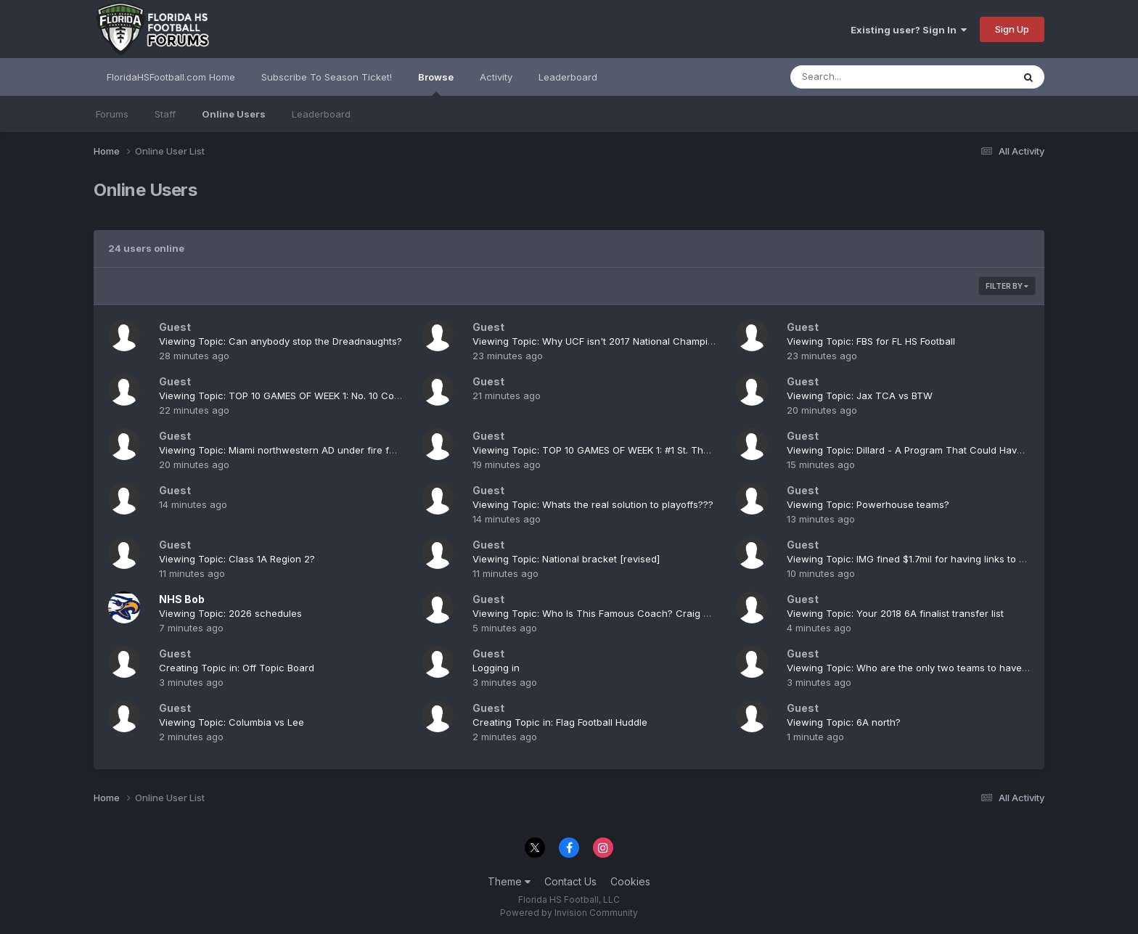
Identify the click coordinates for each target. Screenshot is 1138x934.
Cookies (630, 881)
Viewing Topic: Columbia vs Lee (231, 722)
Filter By (1007, 286)
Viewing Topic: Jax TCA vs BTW (860, 395)
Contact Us (570, 881)
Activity (496, 77)
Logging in (496, 667)
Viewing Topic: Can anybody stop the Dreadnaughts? (280, 341)
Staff (165, 114)
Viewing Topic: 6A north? (844, 722)
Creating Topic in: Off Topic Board (236, 667)
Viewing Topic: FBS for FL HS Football (871, 341)
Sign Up (1012, 29)
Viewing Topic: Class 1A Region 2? (237, 559)
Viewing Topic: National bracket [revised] (566, 559)
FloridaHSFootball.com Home (171, 77)
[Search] (861, 77)
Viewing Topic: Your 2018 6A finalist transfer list (895, 613)
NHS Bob (182, 599)
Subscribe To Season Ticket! (326, 77)
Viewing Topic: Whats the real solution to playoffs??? (592, 504)
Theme (509, 881)
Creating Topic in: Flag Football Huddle (559, 722)
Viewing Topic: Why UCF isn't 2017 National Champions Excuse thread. (633, 341)
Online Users (234, 114)
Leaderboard (321, 114)
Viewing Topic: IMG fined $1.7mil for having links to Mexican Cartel (937, 559)
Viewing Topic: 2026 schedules (230, 613)
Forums (112, 114)
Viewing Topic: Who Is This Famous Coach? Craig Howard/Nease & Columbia (649, 613)
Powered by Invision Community (569, 912)
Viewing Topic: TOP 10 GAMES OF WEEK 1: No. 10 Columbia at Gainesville (323, 395)
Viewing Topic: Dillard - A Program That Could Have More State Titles (944, 450)
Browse (436, 83)
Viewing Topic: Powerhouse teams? (868, 504)
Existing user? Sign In (909, 30)
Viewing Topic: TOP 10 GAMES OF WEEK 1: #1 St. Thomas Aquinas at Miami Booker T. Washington (692, 450)
